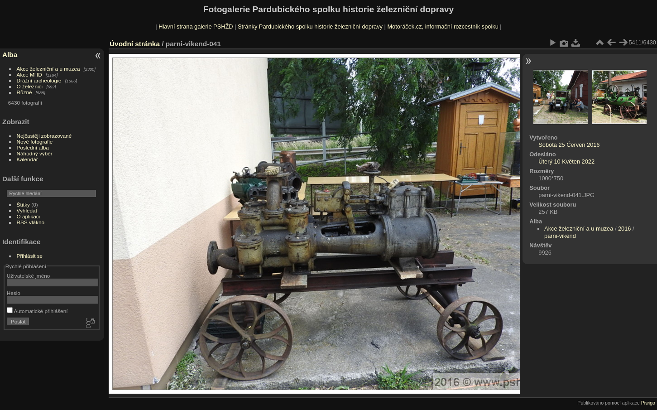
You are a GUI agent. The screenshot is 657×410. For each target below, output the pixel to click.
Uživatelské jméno (28, 276)
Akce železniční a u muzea (48, 69)
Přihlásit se (30, 256)
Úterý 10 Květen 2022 (566, 161)
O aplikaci (28, 216)
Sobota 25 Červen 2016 (568, 144)
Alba (9, 54)
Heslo (13, 293)
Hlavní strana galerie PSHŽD (195, 26)
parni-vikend (560, 235)
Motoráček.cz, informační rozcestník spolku (442, 26)
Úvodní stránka (135, 44)
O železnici (30, 86)
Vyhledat (27, 210)
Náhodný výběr (35, 153)
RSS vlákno (30, 222)
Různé (24, 92)
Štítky (23, 204)
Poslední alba (33, 147)
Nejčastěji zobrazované (44, 136)
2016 (624, 228)
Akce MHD (29, 74)
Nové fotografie (35, 142)
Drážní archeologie (39, 80)
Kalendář (27, 159)
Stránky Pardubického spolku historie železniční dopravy (310, 26)
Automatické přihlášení (37, 311)
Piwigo (648, 402)
